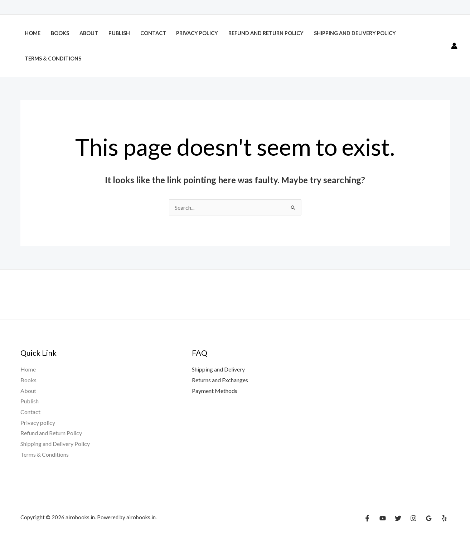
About (88, 33)
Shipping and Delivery (218, 369)
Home (32, 33)
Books (60, 33)
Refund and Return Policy (266, 33)
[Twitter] (398, 518)
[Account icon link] (454, 46)
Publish (119, 33)
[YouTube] (382, 518)
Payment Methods (214, 390)
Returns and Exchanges (220, 380)
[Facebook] (367, 518)
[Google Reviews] (429, 518)
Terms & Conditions (53, 58)
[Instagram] (413, 518)
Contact (153, 33)
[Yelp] (444, 518)
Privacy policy (197, 33)
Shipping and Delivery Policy (355, 33)
